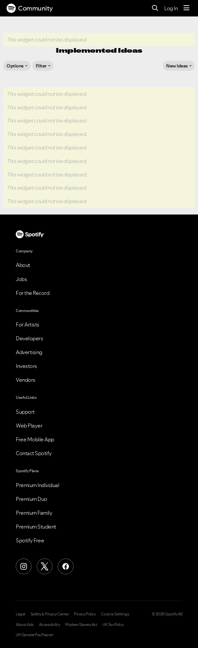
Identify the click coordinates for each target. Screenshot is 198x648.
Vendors (25, 379)
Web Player (29, 425)
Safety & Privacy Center (50, 614)
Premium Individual (37, 485)
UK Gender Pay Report (34, 634)
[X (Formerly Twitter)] (45, 566)
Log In (171, 8)
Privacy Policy (85, 614)
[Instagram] (24, 566)
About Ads (25, 624)
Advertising (29, 352)
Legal (20, 614)
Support (25, 411)
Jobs (21, 279)
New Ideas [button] (177, 66)
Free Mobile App (35, 439)
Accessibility (49, 624)
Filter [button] (41, 66)
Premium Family (34, 512)
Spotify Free (30, 540)
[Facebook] (66, 566)
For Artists (27, 324)
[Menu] (186, 8)
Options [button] (15, 66)
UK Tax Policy (113, 624)
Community (30, 8)
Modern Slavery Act (81, 624)
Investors (26, 366)
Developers (29, 338)
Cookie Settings (115, 614)
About (23, 265)
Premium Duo (31, 499)
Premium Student (36, 526)
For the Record (32, 293)
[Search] (155, 8)
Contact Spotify (34, 453)
